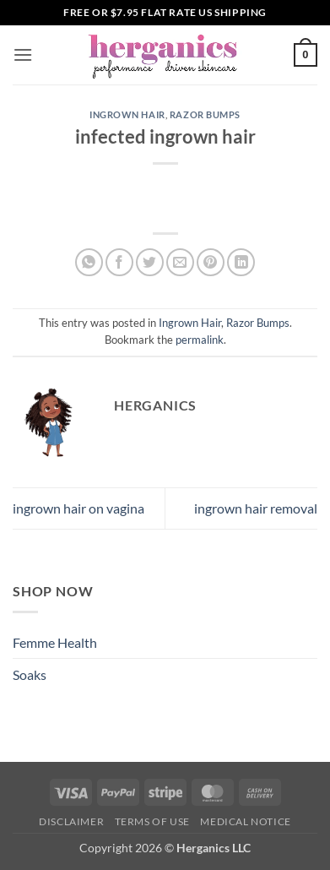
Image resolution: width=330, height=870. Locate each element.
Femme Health (55, 642)
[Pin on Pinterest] (211, 262)
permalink (200, 339)
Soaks (29, 674)
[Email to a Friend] (180, 262)
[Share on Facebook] (119, 262)
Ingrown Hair (127, 114)
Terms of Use (152, 821)
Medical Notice (245, 821)
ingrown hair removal (255, 508)
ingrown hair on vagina (78, 508)
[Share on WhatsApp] (89, 262)
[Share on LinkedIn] (241, 262)
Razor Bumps (205, 114)
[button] (23, 54)
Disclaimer (71, 821)
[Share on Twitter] (150, 262)
